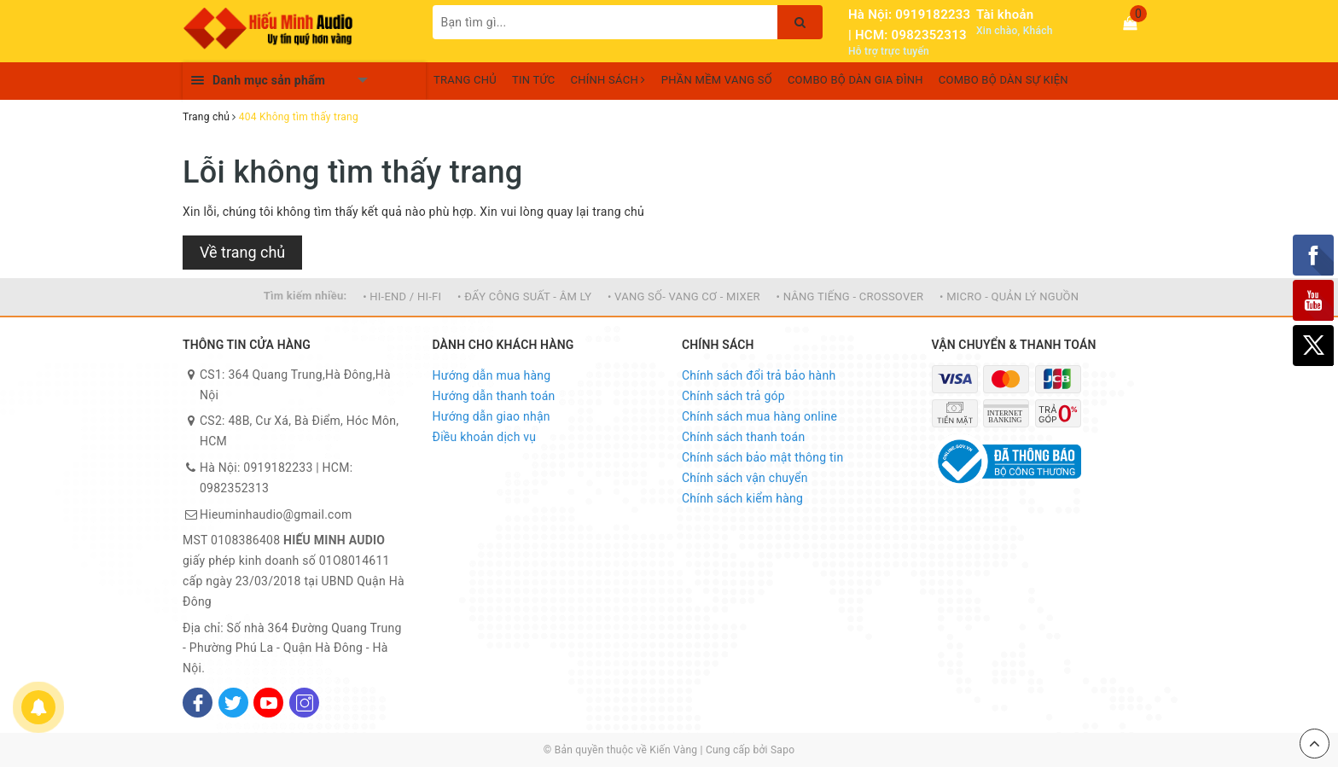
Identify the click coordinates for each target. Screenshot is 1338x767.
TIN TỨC (534, 79)
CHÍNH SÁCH (608, 79)
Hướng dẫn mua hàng (492, 375)
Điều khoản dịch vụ (485, 437)
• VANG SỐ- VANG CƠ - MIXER (684, 296)
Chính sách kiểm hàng (742, 498)
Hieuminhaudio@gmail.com (276, 514)
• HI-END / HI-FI (402, 296)
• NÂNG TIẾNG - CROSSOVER (850, 296)
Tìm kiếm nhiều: (305, 295)
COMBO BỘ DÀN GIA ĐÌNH (855, 79)
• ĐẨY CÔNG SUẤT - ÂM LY (524, 296)
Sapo (782, 750)
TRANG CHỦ (465, 79)
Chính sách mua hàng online (759, 416)
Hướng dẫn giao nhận (491, 416)
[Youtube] (268, 703)
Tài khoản (1004, 14)
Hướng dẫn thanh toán (494, 396)
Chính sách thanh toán (743, 437)
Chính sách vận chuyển (745, 478)
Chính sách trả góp (733, 396)
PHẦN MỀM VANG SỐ (716, 79)
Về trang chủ (242, 252)
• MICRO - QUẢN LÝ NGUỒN (1009, 296)
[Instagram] (304, 703)
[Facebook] (197, 703)
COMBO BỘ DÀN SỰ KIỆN (1003, 79)
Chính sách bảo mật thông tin (763, 457)
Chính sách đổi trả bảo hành (758, 375)
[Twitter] (233, 703)
